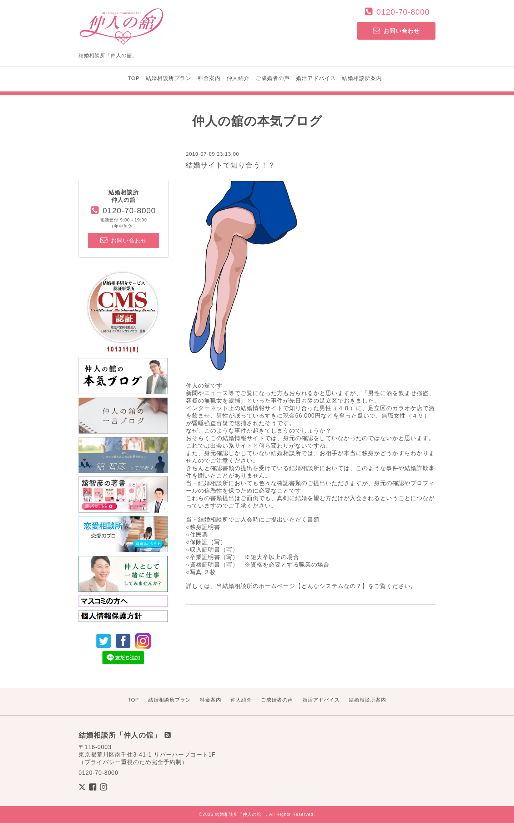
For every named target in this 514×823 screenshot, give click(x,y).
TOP (134, 78)
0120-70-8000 (402, 12)
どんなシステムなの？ (331, 586)
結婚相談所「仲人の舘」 (240, 814)
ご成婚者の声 (273, 78)
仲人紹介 (238, 78)
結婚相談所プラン (168, 78)
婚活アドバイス (316, 78)
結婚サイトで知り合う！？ (231, 165)
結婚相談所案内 (362, 78)
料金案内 (209, 78)
